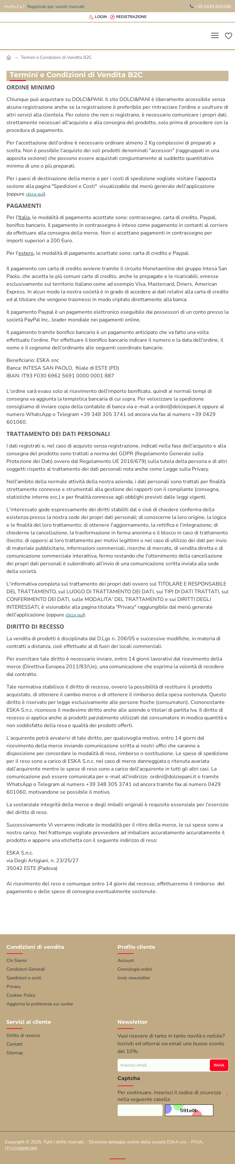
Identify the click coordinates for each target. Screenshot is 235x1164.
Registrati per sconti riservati (55, 7)
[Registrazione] (128, 17)
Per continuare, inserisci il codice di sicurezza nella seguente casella (169, 1095)
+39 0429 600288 (210, 7)
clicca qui (35, 194)
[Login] (97, 17)
